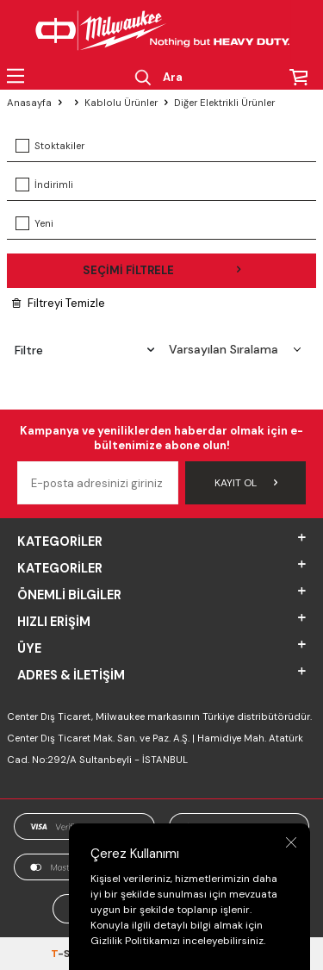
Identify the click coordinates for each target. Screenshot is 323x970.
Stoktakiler (50, 146)
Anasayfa (29, 103)
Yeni (34, 223)
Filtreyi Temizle (58, 303)
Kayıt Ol (245, 483)
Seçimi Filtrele (161, 270)
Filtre (84, 350)
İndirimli (44, 184)
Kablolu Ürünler (121, 103)
